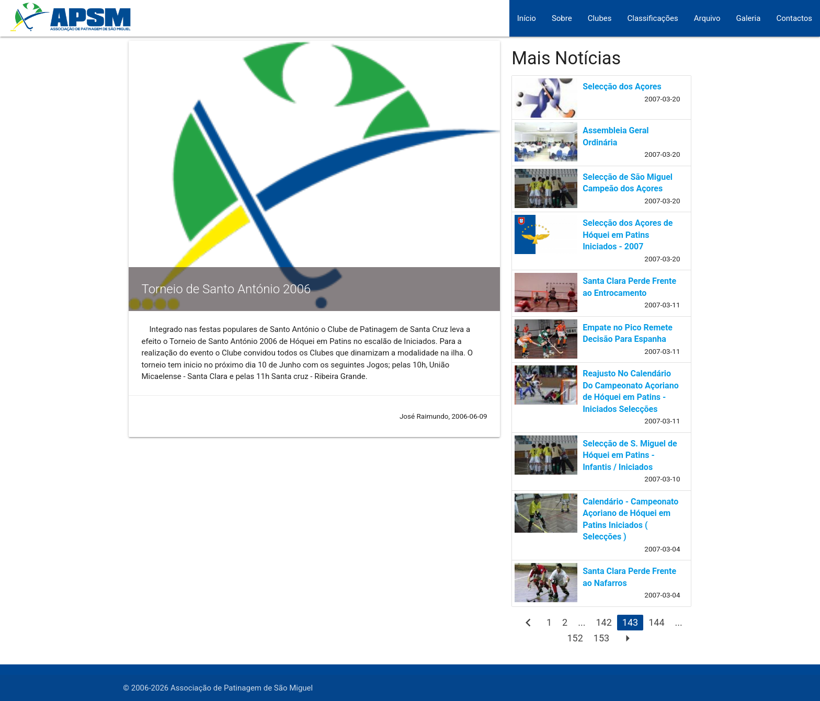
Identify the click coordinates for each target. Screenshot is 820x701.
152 (575, 638)
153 (601, 638)
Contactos (794, 18)
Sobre (562, 18)
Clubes (600, 18)
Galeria (748, 18)
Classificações (653, 18)
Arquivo (707, 18)
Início (526, 18)
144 (656, 622)
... (581, 622)
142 (603, 622)
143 (630, 622)
